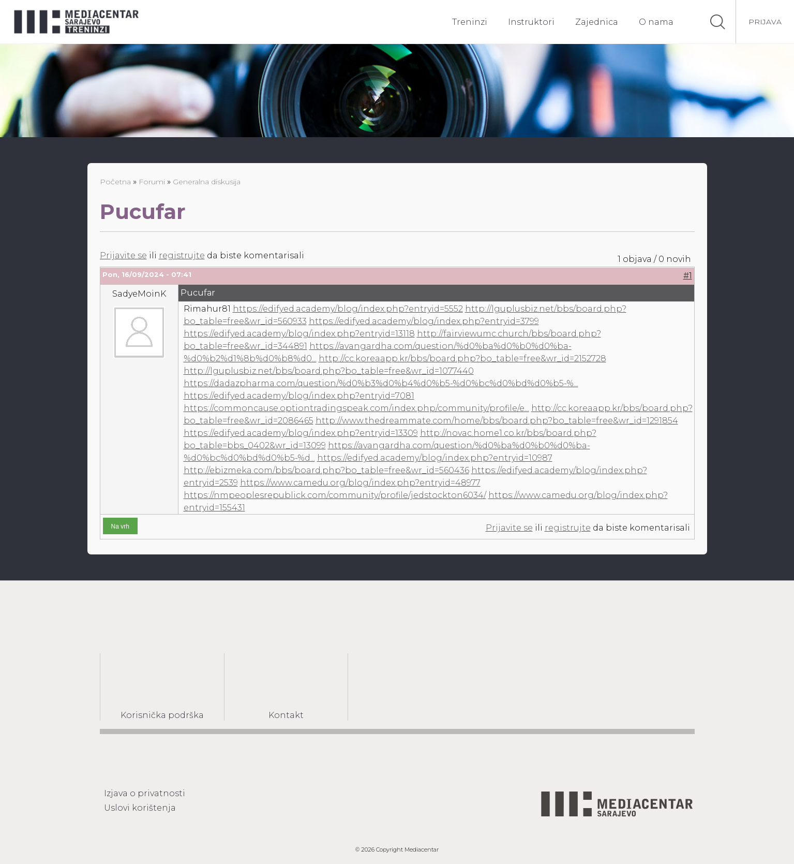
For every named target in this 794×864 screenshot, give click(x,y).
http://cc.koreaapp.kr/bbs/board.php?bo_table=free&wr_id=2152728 (462, 358)
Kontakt (286, 715)
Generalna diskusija (207, 181)
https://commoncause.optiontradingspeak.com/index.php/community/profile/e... (356, 408)
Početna (115, 181)
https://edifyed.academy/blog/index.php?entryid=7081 (299, 396)
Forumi (152, 181)
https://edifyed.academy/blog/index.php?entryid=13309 (301, 433)
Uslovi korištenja (140, 808)
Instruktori (531, 22)
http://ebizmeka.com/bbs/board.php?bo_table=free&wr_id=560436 (326, 470)
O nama (656, 22)
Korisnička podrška (162, 715)
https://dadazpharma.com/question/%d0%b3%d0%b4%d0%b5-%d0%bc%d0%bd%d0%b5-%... (381, 383)
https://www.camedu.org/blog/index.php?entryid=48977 (360, 483)
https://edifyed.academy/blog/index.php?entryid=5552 (348, 309)
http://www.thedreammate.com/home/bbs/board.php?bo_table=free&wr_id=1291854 (497, 421)
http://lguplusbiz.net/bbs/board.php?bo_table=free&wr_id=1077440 (329, 371)
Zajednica (596, 22)
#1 (687, 276)
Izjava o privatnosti (144, 793)
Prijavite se (123, 255)
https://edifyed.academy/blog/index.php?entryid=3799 (424, 321)
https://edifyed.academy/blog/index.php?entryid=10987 (434, 458)
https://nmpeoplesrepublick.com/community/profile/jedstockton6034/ (335, 495)
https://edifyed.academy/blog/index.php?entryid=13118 (299, 334)
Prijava (765, 21)
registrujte (182, 255)
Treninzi (469, 22)
